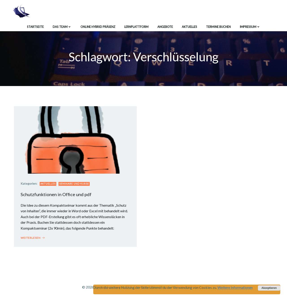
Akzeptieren (269, 288)
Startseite (35, 27)
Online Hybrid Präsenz (97, 27)
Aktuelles (189, 27)
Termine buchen (218, 27)
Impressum (250, 27)
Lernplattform (136, 27)
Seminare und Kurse (74, 183)
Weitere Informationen (235, 287)
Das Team (62, 27)
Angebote (165, 27)
